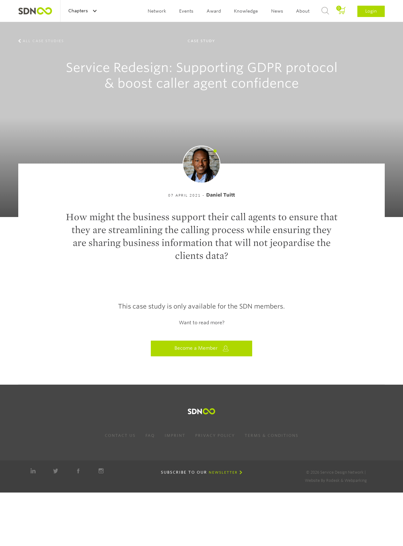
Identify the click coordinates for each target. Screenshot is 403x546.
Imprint (175, 435)
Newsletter (223, 472)
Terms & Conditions (271, 435)
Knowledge (246, 11)
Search (325, 11)
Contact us (120, 435)
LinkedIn (33, 470)
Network (157, 11)
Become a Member (201, 348)
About (302, 11)
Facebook (78, 470)
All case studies (43, 41)
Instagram (101, 470)
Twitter (55, 470)
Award (214, 11)
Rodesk (333, 480)
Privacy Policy (215, 435)
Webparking (355, 480)
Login (371, 11)
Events (186, 11)
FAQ (150, 435)
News (277, 11)
